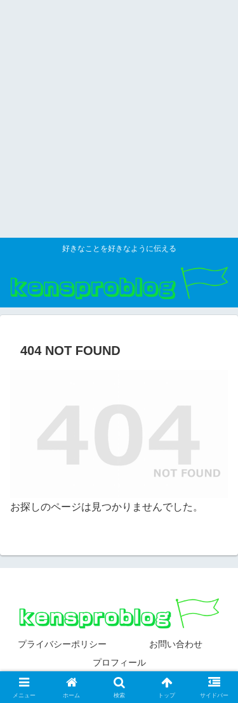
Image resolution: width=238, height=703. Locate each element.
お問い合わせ (175, 644)
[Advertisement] (119, 119)
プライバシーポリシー (62, 644)
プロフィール (119, 662)
